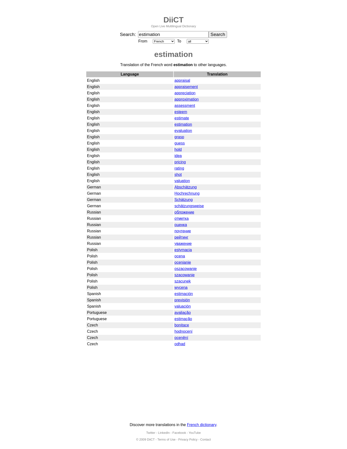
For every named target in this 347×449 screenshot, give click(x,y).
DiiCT (173, 19)
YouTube (195, 433)
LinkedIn (164, 433)
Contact (205, 439)
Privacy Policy (188, 439)
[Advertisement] (173, 385)
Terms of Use (166, 439)
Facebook (179, 433)
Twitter (150, 433)
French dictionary (201, 425)
